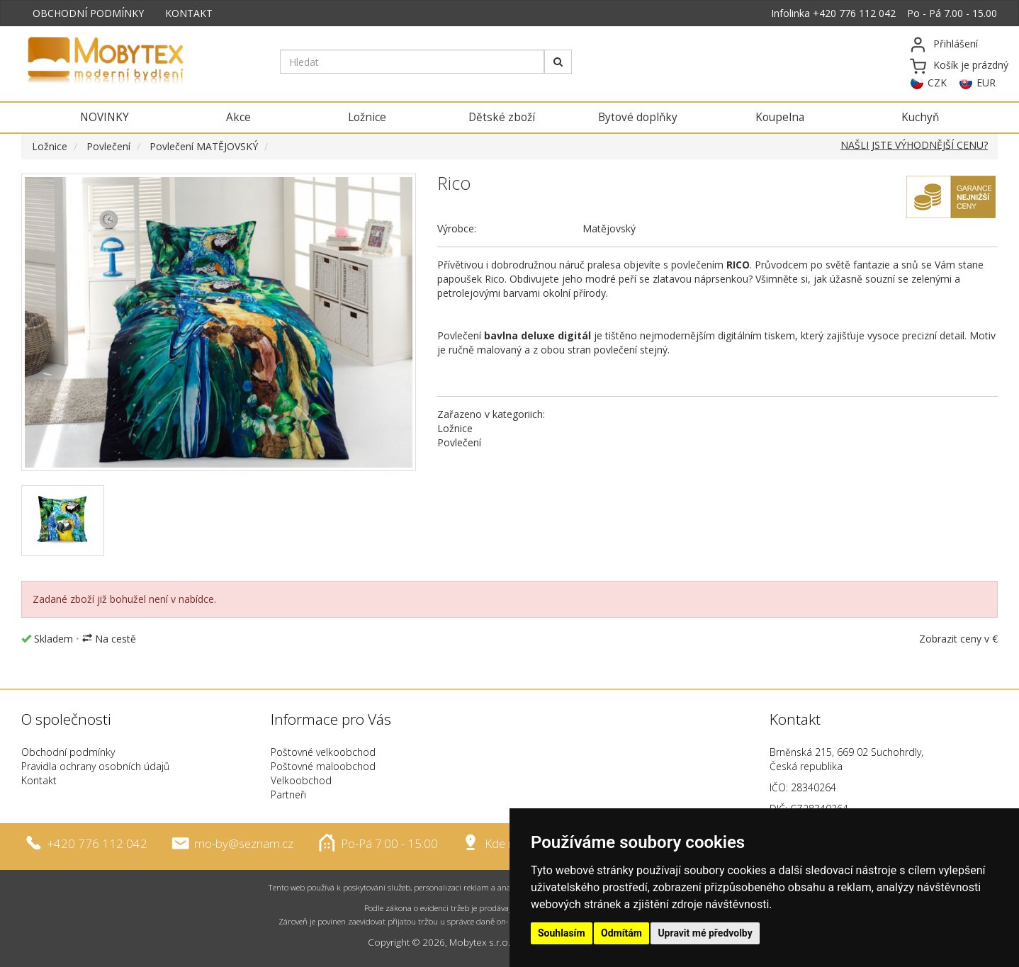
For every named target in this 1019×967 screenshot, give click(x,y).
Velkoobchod (301, 780)
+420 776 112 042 (854, 13)
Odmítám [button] (621, 933)
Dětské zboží (501, 117)
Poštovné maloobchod (323, 766)
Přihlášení (955, 43)
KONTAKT (189, 13)
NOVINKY (104, 117)
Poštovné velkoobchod (323, 752)
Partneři (288, 794)
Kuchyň (920, 117)
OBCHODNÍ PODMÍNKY (88, 13)
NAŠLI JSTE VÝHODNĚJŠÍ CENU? (914, 145)
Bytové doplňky (637, 117)
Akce (238, 117)
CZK (937, 82)
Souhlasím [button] (561, 933)
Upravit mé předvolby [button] (705, 933)
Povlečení (108, 146)
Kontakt (39, 780)
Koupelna (779, 117)
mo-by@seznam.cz (243, 843)
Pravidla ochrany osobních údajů (95, 766)
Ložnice (367, 117)
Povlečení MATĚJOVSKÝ (204, 146)
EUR (986, 82)
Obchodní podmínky (68, 752)
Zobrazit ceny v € (958, 638)
